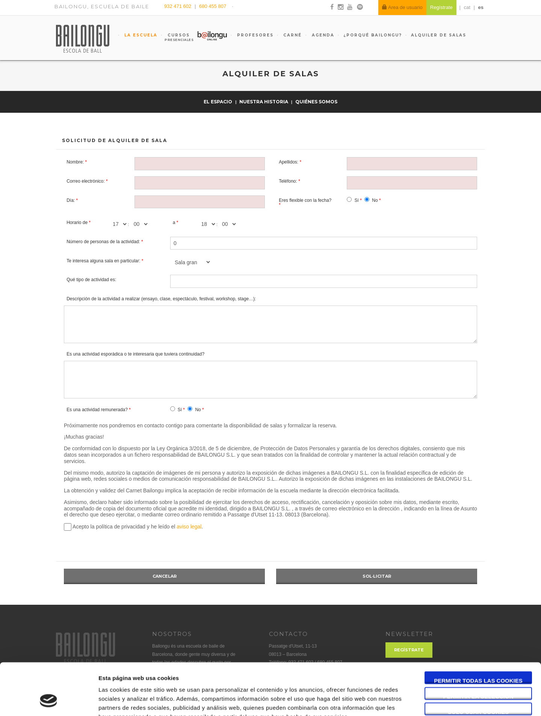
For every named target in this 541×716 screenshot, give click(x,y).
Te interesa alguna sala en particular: (103, 260)
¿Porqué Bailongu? (372, 35)
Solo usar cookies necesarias (478, 666)
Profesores (254, 35)
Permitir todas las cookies (478, 634)
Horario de (77, 222)
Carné (291, 35)
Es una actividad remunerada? (97, 409)
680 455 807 (212, 6)
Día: (70, 200)
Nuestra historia (264, 101)
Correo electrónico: (85, 181)
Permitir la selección (478, 650)
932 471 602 (178, 6)
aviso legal (189, 527)
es (481, 7)
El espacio (218, 101)
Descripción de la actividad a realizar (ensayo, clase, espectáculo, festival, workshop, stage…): (161, 298)
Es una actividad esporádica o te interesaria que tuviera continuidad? (135, 354)
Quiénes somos (316, 101)
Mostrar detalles (404, 701)
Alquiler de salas (438, 35)
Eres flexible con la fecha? (305, 200)
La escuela (139, 35)
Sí (357, 200)
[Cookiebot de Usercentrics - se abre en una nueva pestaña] (49, 701)
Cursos (175, 37)
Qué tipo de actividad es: (91, 279)
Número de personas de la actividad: (103, 241)
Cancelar (165, 576)
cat (467, 7)
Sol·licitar (377, 576)
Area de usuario (402, 7)
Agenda (322, 35)
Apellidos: (288, 162)
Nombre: (75, 162)
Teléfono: (288, 181)
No (375, 200)
